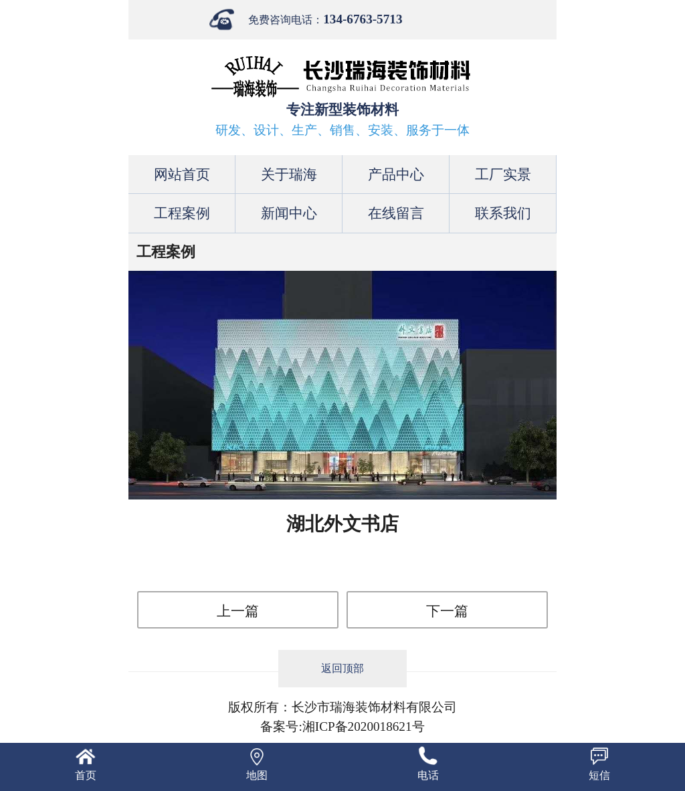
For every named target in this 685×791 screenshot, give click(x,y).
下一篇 (447, 610)
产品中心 (396, 174)
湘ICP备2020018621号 (363, 726)
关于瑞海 (289, 174)
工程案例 (182, 213)
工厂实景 (503, 174)
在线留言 (396, 213)
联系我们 (503, 213)
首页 (85, 775)
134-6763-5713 (362, 19)
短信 (599, 775)
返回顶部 (342, 668)
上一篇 (238, 610)
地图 (257, 775)
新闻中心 (289, 213)
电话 (428, 775)
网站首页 (182, 174)
